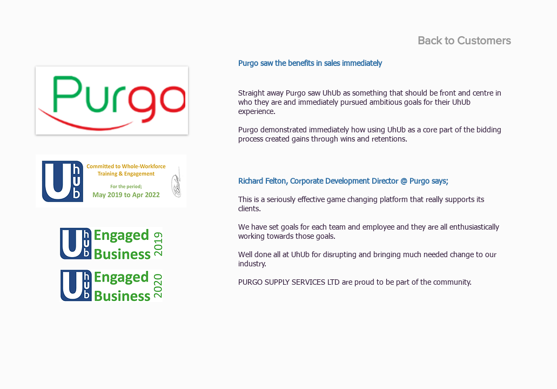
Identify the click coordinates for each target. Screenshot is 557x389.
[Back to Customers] (465, 40)
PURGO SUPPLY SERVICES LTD (289, 282)
